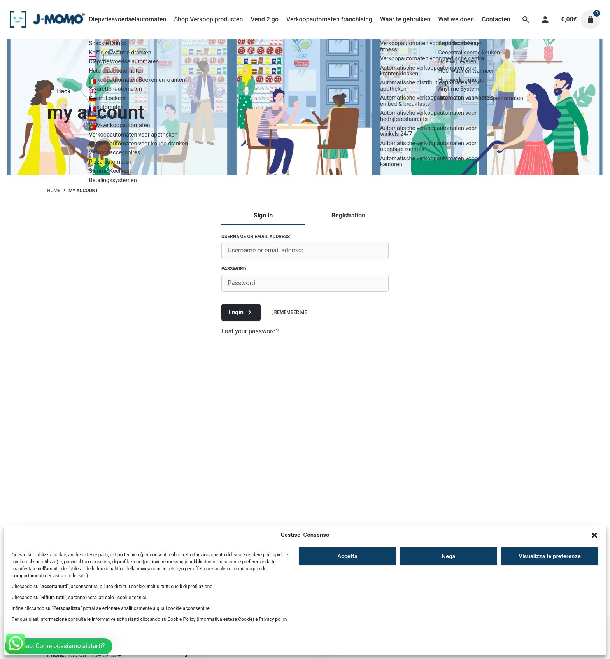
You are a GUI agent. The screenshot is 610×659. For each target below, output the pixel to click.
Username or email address (255, 236)
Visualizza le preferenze (550, 556)
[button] (594, 535)
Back (58, 91)
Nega (448, 556)
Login (241, 312)
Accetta (347, 556)
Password (233, 269)
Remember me (287, 312)
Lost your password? (250, 331)
